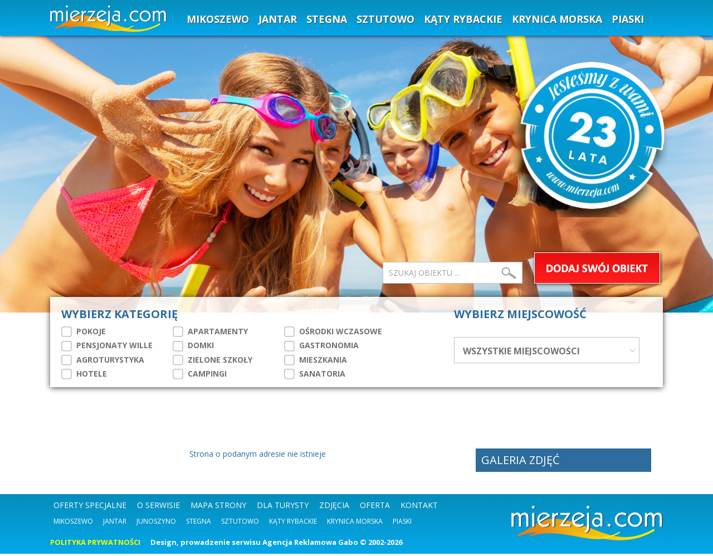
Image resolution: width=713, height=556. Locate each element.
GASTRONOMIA (321, 345)
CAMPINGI (200, 373)
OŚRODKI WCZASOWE (333, 331)
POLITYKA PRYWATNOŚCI (95, 544)
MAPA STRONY (218, 507)
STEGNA (326, 19)
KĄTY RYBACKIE (463, 19)
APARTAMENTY (210, 331)
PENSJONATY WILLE (107, 345)
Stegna (198, 523)
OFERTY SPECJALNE (89, 507)
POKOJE (83, 331)
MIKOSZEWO (218, 19)
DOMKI (193, 345)
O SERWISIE (158, 507)
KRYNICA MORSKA (557, 19)
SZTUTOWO (385, 19)
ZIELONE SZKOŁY (212, 359)
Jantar (114, 523)
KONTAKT (419, 507)
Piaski (402, 523)
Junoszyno (156, 523)
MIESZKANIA (315, 359)
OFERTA (375, 507)
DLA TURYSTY (283, 507)
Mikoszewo (73, 523)
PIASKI (628, 19)
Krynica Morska (355, 523)
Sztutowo (240, 523)
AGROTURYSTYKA (102, 359)
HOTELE (84, 373)
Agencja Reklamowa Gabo (310, 544)
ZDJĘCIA (334, 507)
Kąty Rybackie (293, 523)
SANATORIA (314, 373)
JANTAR (277, 19)
